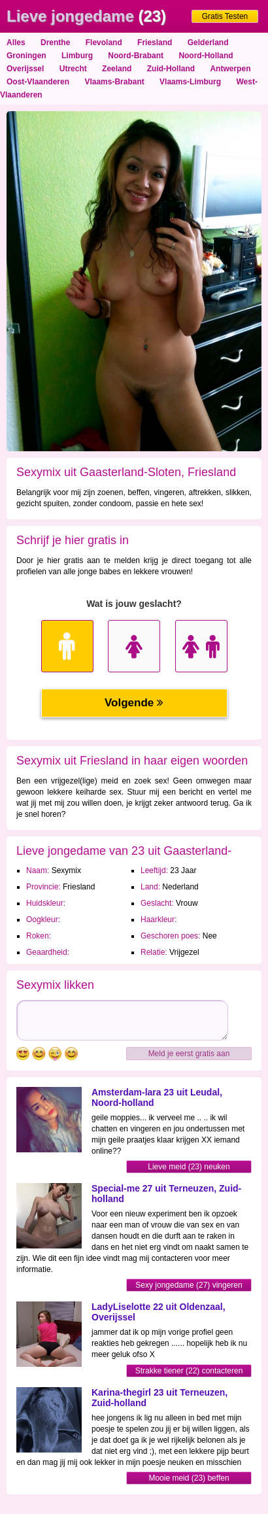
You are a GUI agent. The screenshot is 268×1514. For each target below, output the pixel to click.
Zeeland (116, 68)
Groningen (26, 55)
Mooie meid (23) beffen (188, 1478)
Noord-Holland (205, 55)
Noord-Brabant (135, 55)
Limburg (77, 55)
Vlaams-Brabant (114, 81)
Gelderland (208, 42)
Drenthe (55, 42)
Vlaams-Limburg (190, 81)
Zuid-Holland (171, 68)
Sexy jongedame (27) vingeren (188, 1285)
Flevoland (104, 42)
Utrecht (73, 68)
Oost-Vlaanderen (38, 81)
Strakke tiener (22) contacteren (189, 1370)
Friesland (154, 42)
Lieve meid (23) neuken (188, 1166)
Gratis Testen (225, 16)
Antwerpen (230, 68)
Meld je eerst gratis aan (189, 1053)
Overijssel (25, 68)
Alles (16, 42)
